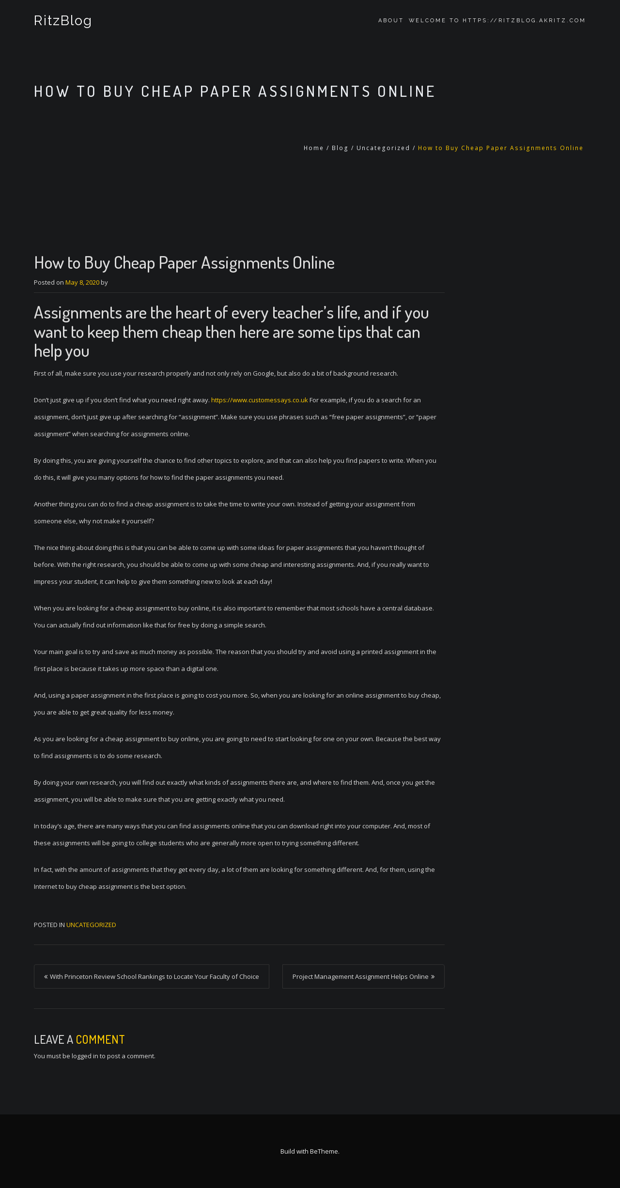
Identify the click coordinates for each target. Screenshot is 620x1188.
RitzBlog (63, 21)
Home (314, 148)
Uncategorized (383, 148)
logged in (85, 1055)
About (391, 20)
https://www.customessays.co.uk (259, 400)
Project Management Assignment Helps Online (361, 976)
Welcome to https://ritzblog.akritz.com (497, 20)
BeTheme (324, 1151)
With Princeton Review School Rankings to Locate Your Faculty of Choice (154, 976)
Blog (340, 148)
